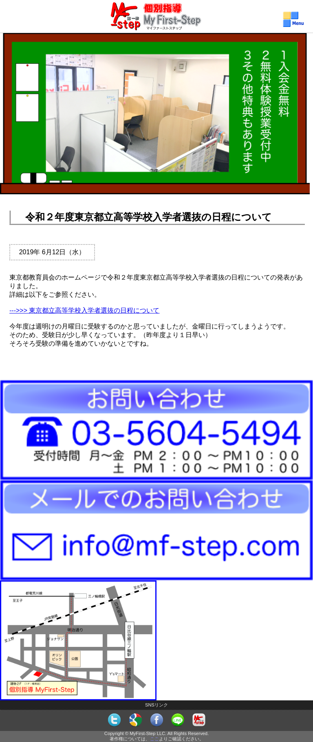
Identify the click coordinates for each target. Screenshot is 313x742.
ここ (154, 738)
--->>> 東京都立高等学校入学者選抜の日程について (84, 310)
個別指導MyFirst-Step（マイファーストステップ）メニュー (157, 23)
